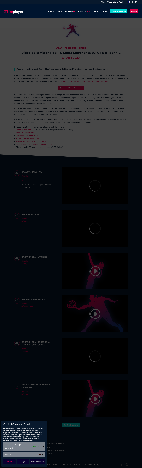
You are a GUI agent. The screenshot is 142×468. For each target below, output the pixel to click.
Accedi (134, 11)
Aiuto (103, 2)
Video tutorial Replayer (116, 2)
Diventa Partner (118, 11)
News (104, 11)
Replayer (70, 11)
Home (51, 11)
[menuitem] (129, 2)
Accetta (9, 462)
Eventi (96, 11)
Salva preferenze (37, 462)
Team (59, 11)
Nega (23, 462)
